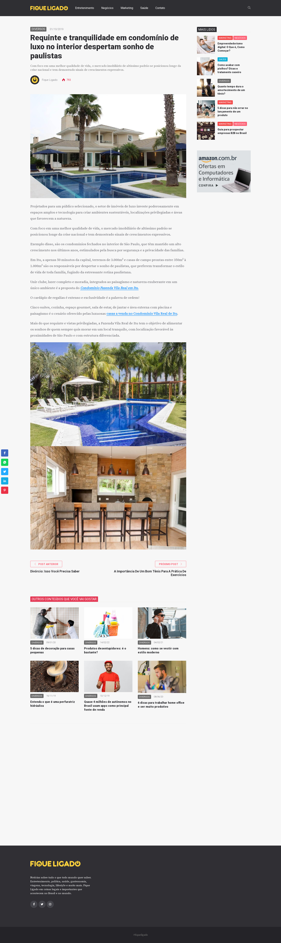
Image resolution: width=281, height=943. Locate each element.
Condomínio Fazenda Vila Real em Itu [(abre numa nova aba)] (109, 288)
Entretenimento (84, 8)
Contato (160, 8)
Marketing (127, 8)
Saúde (144, 8)
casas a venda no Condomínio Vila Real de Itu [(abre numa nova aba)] (141, 314)
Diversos (38, 29)
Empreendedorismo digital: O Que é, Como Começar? (231, 47)
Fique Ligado (50, 79)
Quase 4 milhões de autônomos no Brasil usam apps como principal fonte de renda (107, 706)
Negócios (107, 8)
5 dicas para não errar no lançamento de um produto (233, 112)
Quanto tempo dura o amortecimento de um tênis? (231, 90)
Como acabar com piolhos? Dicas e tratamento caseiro (229, 69)
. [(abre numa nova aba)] (138, 288)
